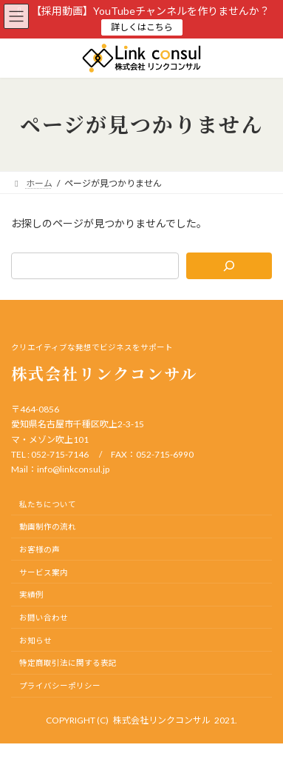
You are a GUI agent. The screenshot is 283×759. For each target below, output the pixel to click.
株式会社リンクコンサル (162, 720)
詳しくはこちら (142, 27)
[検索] (229, 266)
